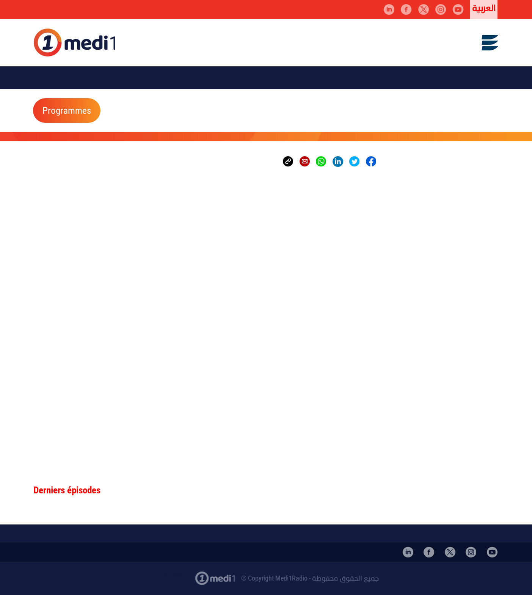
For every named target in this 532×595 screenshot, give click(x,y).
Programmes (66, 111)
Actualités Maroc (171, 574)
